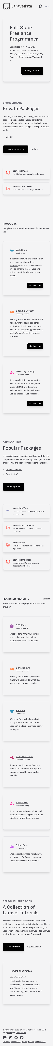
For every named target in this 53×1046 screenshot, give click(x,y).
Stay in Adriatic (24, 756)
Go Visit (6, 1041)
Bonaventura (23, 667)
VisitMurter (22, 802)
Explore (34, 149)
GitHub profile (13, 486)
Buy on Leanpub (34, 946)
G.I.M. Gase (22, 845)
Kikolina (20, 710)
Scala (9, 1032)
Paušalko (14, 265)
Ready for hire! (32, 70)
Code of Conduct (14, 469)
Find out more (13, 946)
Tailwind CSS (21, 1032)
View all (46, 598)
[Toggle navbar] (46, 6)
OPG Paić (21, 625)
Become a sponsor (15, 149)
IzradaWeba (15, 1041)
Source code (40, 1041)
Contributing (12, 474)
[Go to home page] (17, 6)
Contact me (35, 285)
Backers (10, 137)
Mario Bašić (9, 1030)
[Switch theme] (40, 6)
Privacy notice (28, 1041)
